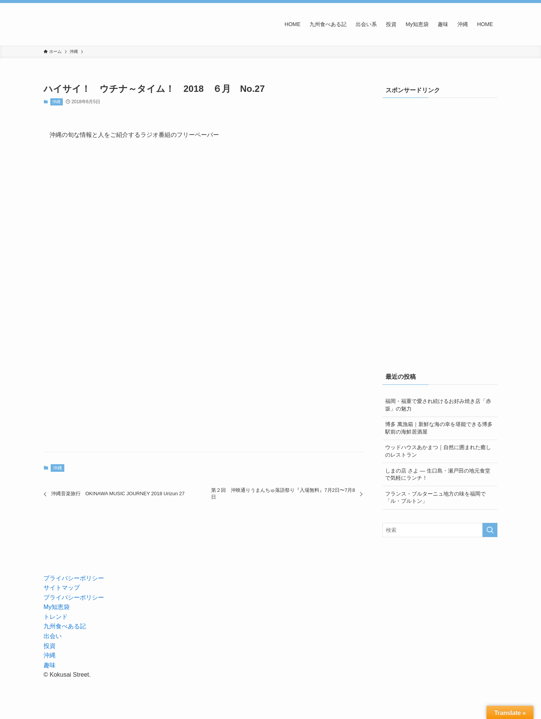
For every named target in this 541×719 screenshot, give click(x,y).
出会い (53, 636)
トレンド (56, 617)
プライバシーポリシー (74, 578)
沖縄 (56, 101)
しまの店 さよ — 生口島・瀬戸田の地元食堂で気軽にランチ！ (437, 474)
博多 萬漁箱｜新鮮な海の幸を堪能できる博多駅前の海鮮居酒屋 (439, 428)
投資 (50, 646)
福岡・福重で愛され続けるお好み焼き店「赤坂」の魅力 (438, 405)
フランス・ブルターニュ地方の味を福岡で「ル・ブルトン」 (435, 497)
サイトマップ (62, 587)
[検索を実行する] (489, 530)
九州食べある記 (65, 626)
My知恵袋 (57, 607)
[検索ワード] (439, 530)
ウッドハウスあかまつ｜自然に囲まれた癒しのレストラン (438, 451)
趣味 (50, 665)
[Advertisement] (446, 160)
